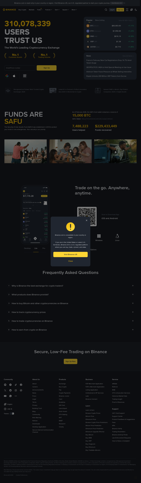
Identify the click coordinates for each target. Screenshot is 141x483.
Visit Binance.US (70, 254)
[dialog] (70, 241)
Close (70, 261)
